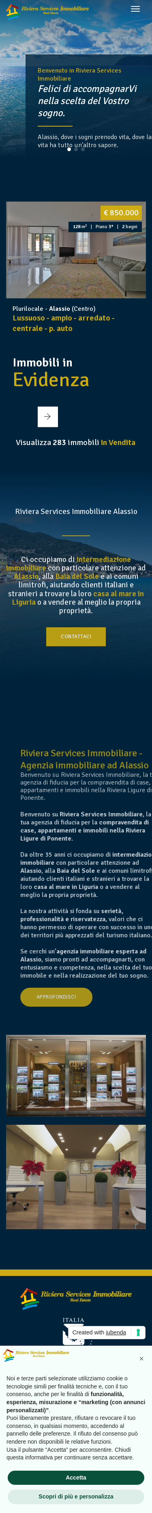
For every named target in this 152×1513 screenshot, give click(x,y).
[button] (69, 149)
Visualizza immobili (75, 442)
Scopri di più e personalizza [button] (76, 1496)
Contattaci (76, 636)
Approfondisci (93, 997)
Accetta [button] (76, 1477)
